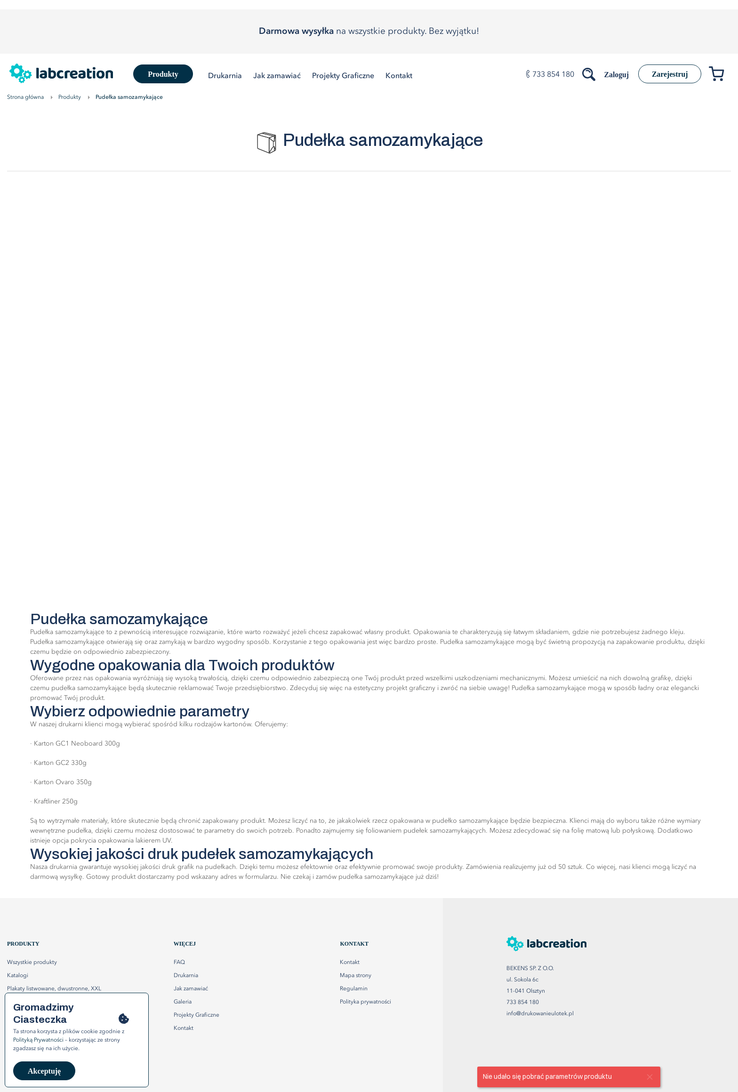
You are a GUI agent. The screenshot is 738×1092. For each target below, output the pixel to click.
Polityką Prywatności (38, 1040)
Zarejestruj (668, 74)
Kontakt (350, 962)
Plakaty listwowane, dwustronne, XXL (54, 989)
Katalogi (17, 976)
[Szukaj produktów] (586, 72)
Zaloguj (614, 75)
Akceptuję (44, 1071)
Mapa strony (355, 976)
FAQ (179, 962)
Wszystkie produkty (32, 962)
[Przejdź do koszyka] (720, 75)
